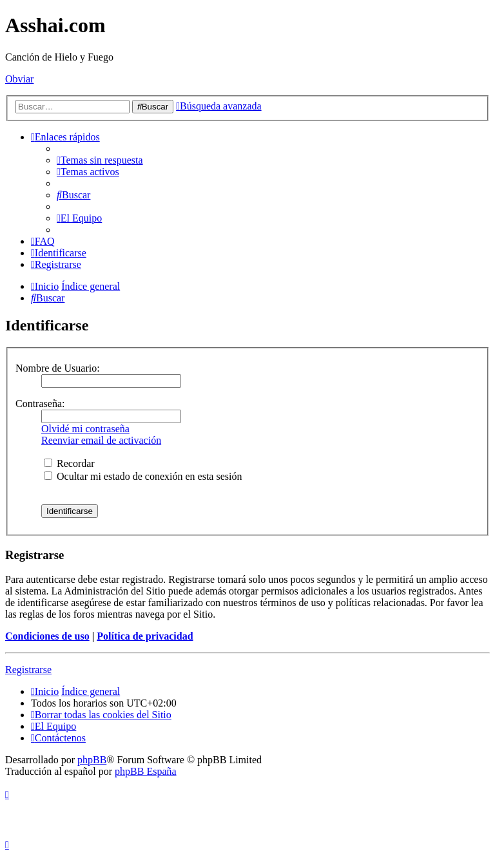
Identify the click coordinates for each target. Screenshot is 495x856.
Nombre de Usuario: (57, 368)
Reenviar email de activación (101, 440)
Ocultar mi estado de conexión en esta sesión (143, 476)
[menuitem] (100, 160)
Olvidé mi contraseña (85, 428)
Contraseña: (39, 403)
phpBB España (146, 771)
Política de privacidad (145, 636)
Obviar (19, 78)
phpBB (91, 759)
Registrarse (28, 669)
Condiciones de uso (47, 636)
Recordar (69, 463)
